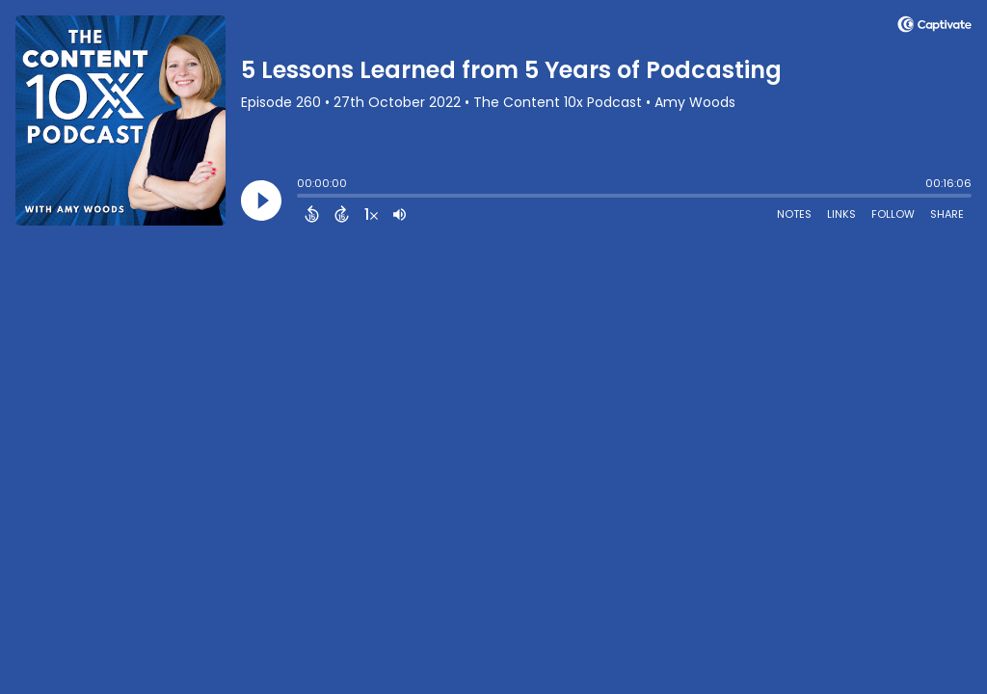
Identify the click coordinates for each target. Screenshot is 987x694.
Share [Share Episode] (947, 214)
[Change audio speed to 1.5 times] (371, 214)
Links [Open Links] (841, 214)
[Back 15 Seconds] (312, 214)
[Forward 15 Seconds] (342, 214)
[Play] (261, 200)
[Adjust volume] (399, 214)
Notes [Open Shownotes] (794, 214)
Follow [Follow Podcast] (893, 214)
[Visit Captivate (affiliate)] (934, 27)
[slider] (301, 197)
